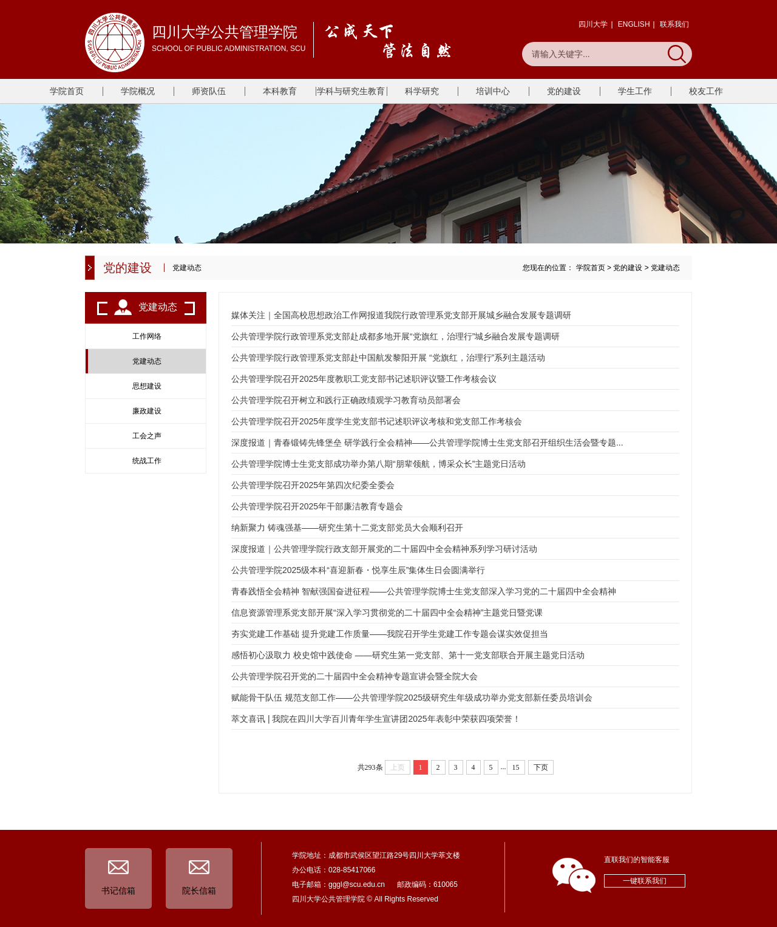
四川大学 (593, 24)
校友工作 (706, 91)
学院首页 (67, 91)
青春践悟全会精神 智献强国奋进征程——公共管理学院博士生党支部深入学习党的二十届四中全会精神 (423, 591)
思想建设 (146, 386)
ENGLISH (634, 24)
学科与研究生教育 (351, 91)
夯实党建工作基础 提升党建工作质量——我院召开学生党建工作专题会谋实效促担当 (389, 634)
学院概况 (138, 91)
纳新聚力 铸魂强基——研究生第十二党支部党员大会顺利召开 (347, 527)
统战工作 (146, 461)
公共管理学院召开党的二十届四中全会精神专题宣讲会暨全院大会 (354, 676)
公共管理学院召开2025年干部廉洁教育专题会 (317, 506)
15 (516, 767)
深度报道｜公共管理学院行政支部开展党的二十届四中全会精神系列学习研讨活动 (384, 549)
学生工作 (635, 91)
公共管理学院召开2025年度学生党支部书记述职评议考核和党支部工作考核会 (376, 421)
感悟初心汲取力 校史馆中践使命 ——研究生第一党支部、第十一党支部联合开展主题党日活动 (408, 655)
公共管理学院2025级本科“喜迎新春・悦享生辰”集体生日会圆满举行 (358, 570)
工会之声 (146, 436)
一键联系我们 (645, 881)
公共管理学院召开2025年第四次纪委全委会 (313, 485)
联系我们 (674, 24)
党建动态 (665, 267)
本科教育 (280, 91)
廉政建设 (146, 411)
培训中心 (493, 91)
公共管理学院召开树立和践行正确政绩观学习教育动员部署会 (346, 400)
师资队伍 (209, 91)
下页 (541, 767)
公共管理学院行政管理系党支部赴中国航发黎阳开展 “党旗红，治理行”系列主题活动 (388, 357)
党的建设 (564, 91)
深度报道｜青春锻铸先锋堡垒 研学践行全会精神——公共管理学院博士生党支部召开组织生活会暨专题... (427, 442)
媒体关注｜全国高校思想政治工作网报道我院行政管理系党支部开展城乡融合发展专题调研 (401, 315)
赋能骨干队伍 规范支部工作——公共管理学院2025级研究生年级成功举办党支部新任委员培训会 (411, 697)
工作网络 (146, 336)
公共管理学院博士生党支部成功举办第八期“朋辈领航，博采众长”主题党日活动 (378, 464)
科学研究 (422, 91)
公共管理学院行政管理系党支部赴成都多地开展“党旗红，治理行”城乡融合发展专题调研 (395, 336)
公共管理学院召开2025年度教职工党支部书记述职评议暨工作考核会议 (364, 379)
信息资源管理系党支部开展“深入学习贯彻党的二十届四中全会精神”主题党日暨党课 (387, 612)
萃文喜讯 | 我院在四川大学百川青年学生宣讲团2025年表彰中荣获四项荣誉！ (376, 719)
